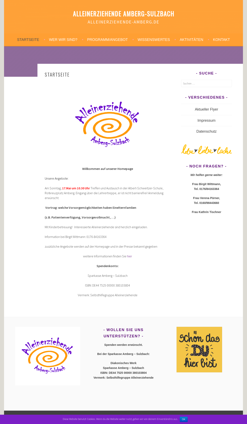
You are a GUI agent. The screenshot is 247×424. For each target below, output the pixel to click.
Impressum (206, 120)
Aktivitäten (191, 40)
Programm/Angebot (107, 40)
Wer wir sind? (63, 40)
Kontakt (221, 40)
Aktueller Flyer (206, 109)
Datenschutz (206, 131)
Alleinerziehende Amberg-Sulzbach (123, 13)
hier (129, 256)
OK (183, 419)
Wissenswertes (154, 40)
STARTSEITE (28, 40)
